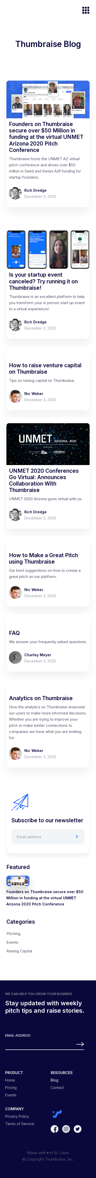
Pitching (13, 933)
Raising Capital (19, 951)
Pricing (11, 1087)
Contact (57, 1087)
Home (10, 1080)
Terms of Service (19, 1124)
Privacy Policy (17, 1116)
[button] (83, 11)
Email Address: (18, 1035)
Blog (54, 1080)
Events (12, 942)
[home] (6, 11)
